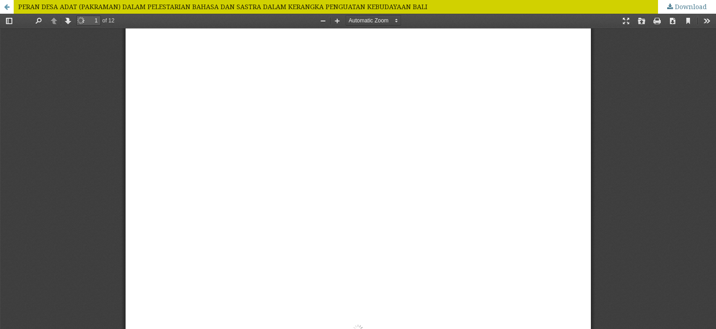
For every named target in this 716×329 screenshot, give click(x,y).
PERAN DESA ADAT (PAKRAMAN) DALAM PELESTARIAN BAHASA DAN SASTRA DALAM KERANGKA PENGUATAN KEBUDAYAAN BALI (222, 6)
